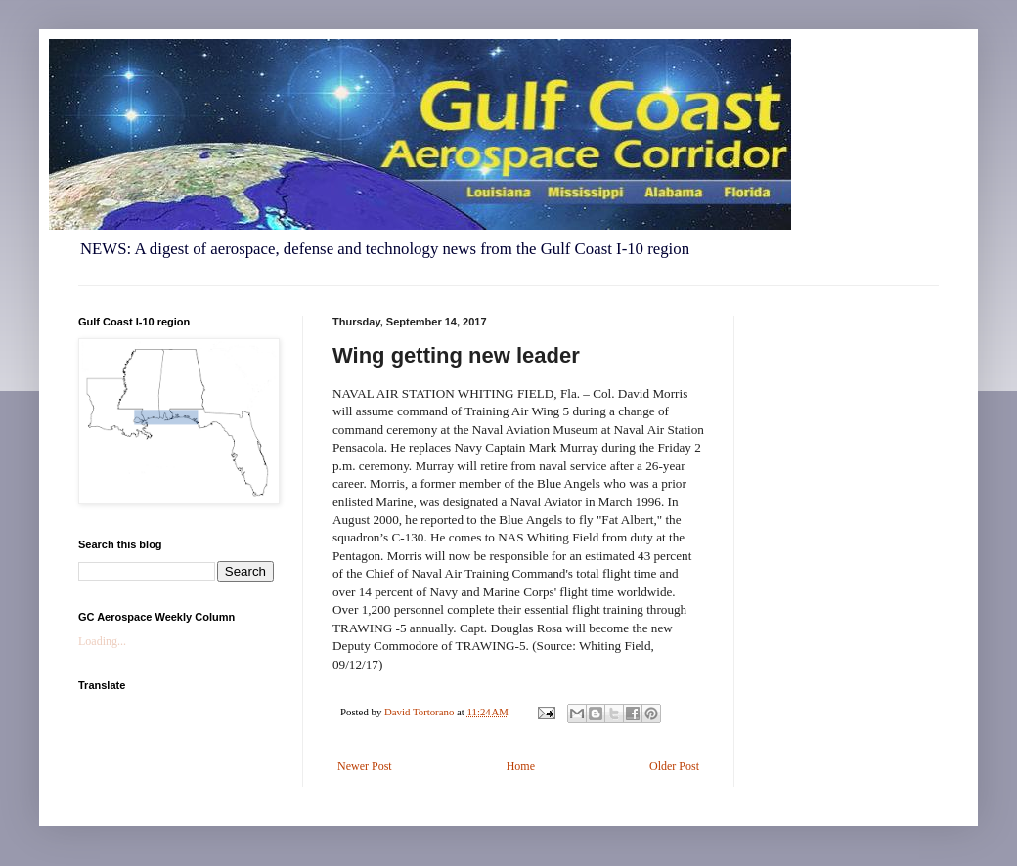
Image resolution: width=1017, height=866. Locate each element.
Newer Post (364, 766)
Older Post (674, 766)
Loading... (102, 641)
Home (521, 766)
